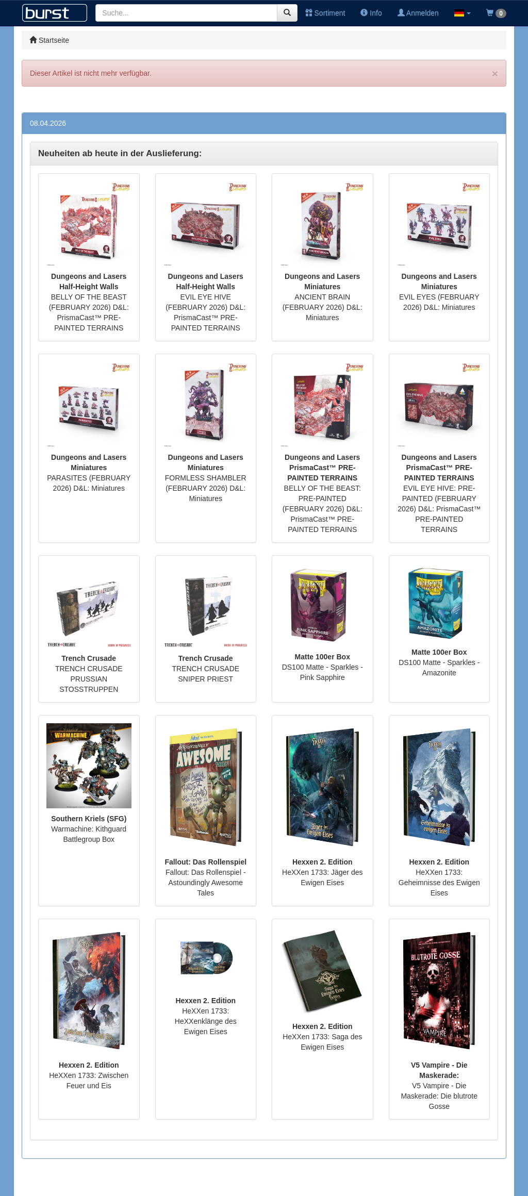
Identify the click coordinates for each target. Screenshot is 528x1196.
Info (371, 13)
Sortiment (325, 13)
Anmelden (418, 13)
